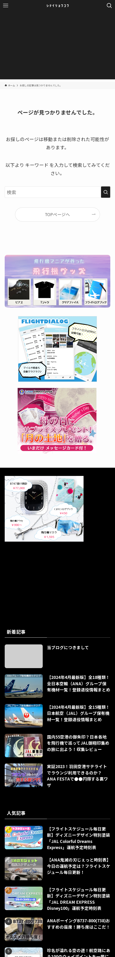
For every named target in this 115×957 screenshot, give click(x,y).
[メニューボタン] (5, 5)
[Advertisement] (57, 46)
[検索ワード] (58, 192)
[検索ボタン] (109, 5)
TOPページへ (57, 214)
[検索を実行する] (105, 192)
